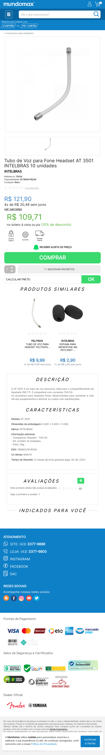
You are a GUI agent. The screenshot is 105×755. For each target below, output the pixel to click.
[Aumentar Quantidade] (12, 268)
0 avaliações (32, 187)
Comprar (52, 257)
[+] (80, 481)
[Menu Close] (8, 14)
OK (91, 279)
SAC (13, 574)
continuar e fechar (90, 741)
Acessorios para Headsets (20, 33)
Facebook (19, 566)
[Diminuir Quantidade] (12, 271)
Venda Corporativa (58, 729)
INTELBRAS (13, 171)
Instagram (20, 559)
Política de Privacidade (44, 743)
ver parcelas (13, 209)
